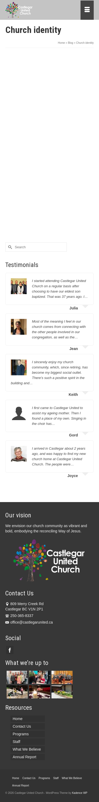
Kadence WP (79, 792)
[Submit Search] (9, 247)
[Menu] (87, 10)
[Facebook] (9, 650)
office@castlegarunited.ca (29, 622)
